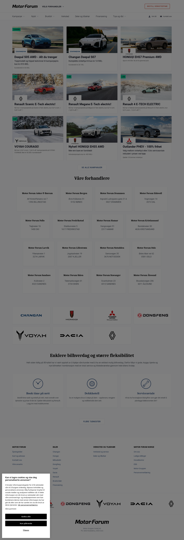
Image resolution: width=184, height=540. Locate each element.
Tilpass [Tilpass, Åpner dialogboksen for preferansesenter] (26, 530)
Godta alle (26, 516)
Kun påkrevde (26, 523)
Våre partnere (10, 509)
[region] (26, 506)
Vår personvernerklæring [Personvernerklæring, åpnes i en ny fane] (28, 505)
